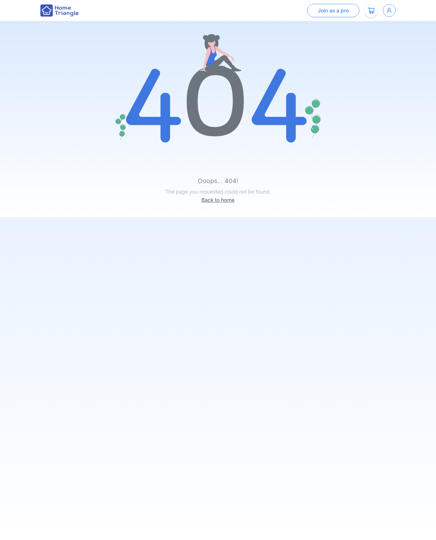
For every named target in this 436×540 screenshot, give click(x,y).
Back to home (218, 200)
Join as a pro (333, 10)
